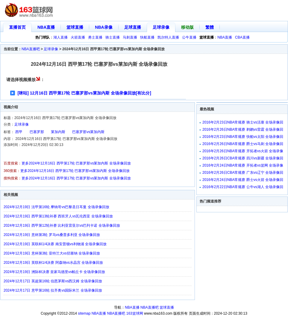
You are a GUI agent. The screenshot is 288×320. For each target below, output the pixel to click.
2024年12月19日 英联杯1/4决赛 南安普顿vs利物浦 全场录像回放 (55, 244)
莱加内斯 (58, 132)
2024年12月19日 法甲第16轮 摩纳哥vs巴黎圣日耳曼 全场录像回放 (56, 207)
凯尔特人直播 (168, 37)
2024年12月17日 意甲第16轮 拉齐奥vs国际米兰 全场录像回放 (53, 290)
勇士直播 (95, 37)
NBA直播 (46, 27)
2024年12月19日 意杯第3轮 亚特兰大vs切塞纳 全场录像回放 (52, 253)
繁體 (209, 27)
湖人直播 (60, 37)
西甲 (18, 132)
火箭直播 (78, 37)
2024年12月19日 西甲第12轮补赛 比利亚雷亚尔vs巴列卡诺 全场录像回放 (62, 225)
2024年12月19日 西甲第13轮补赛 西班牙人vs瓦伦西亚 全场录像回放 (58, 216)
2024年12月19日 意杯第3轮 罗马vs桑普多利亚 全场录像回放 (52, 235)
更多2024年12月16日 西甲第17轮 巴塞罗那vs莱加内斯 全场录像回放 (76, 163)
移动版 (187, 27)
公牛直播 (189, 37)
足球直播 (132, 27)
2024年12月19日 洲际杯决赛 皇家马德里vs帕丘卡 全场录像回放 (54, 272)
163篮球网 (134, 313)
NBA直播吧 (31, 49)
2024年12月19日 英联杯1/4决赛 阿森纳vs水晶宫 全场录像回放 (53, 262)
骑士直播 (112, 37)
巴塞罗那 (37, 132)
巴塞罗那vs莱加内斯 (88, 132)
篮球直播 (74, 27)
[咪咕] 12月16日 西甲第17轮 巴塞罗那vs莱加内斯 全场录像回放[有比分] (84, 93)
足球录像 (161, 27)
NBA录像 (103, 27)
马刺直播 (130, 37)
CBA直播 (242, 37)
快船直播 (147, 37)
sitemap (84, 313)
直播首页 (17, 27)
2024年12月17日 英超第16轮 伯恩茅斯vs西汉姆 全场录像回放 (53, 281)
